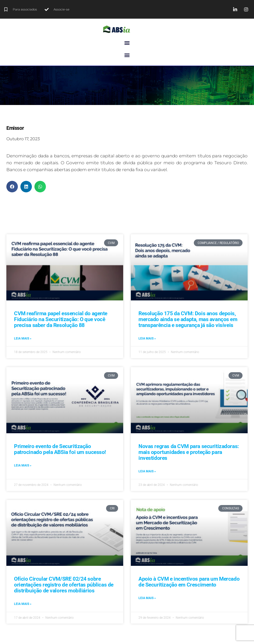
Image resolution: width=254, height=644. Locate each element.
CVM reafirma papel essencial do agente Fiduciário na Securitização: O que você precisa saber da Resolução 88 (60, 319)
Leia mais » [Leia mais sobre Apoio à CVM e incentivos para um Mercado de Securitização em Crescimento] (147, 598)
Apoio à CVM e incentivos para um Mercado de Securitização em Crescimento (188, 582)
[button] (127, 43)
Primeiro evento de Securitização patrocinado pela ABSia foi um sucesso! (60, 449)
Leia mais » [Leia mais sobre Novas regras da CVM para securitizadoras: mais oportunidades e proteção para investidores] (147, 471)
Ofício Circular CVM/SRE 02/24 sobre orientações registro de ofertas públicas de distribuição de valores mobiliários (63, 585)
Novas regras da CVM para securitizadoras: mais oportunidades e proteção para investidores (188, 452)
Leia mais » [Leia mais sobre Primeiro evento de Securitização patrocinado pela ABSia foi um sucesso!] (22, 465)
